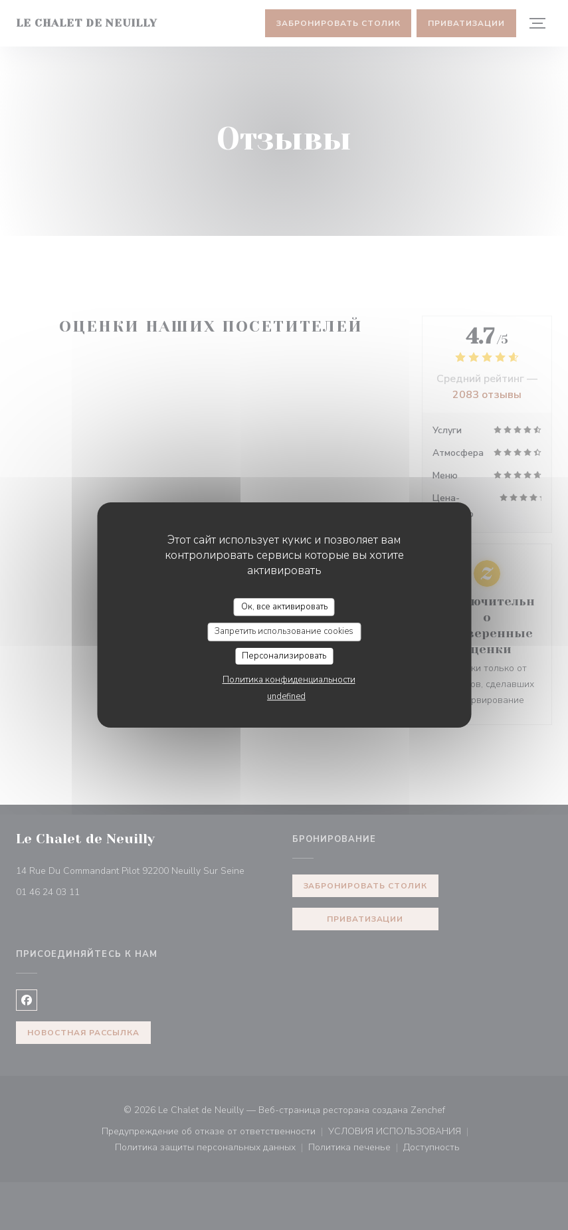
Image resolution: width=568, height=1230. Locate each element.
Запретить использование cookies (284, 631)
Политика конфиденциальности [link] (289, 680)
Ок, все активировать (284, 607)
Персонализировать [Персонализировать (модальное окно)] (284, 656)
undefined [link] (286, 696)
